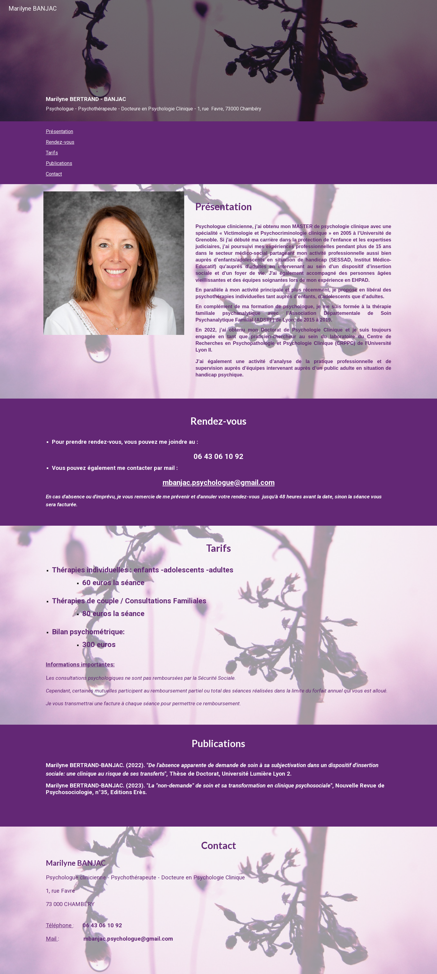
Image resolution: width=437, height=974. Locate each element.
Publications (59, 163)
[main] (218, 69)
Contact (54, 174)
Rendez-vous (60, 142)
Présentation (59, 131)
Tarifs (52, 153)
